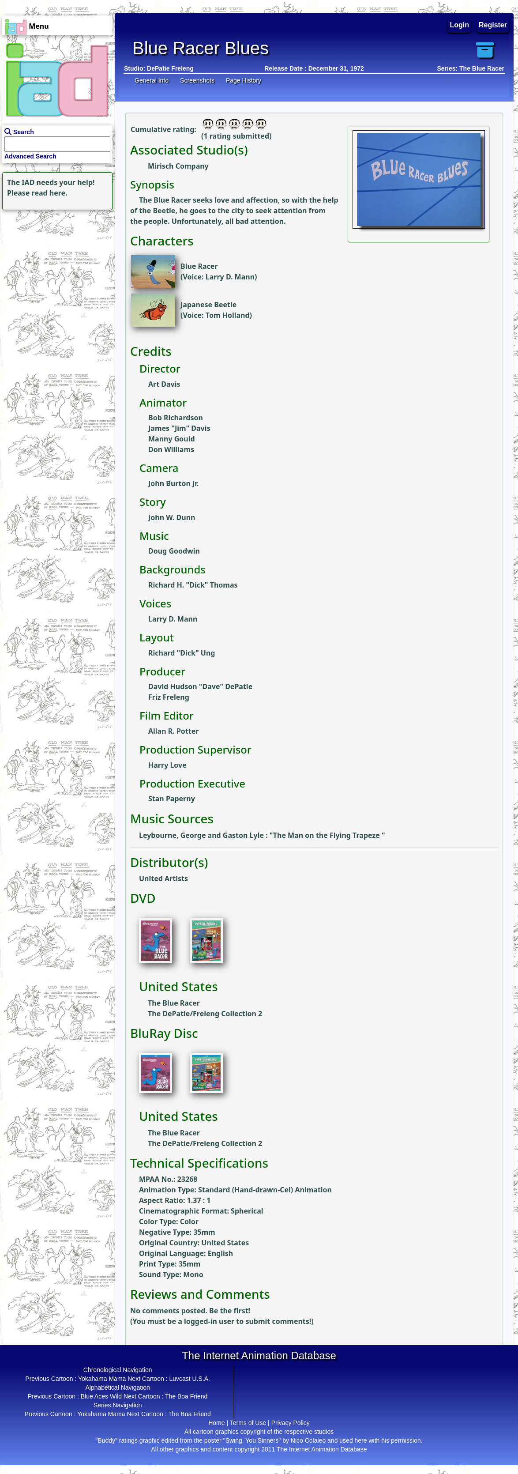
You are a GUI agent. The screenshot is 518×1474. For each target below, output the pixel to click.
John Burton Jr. (173, 483)
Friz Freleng (168, 697)
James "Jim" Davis (179, 428)
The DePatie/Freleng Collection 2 (205, 1013)
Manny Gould (171, 439)
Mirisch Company (178, 166)
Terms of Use (248, 1422)
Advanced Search (30, 156)
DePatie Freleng (170, 68)
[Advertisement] (55, 267)
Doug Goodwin (174, 551)
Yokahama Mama (102, 1378)
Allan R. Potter (173, 731)
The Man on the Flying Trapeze (327, 835)
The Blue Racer (174, 1003)
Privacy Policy (290, 1422)
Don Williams (171, 449)
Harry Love (167, 765)
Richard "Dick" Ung (181, 653)
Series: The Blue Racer (470, 68)
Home (216, 1422)
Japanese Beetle (208, 304)
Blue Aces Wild (101, 1396)
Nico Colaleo (308, 1440)
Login (459, 25)
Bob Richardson (175, 417)
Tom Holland (228, 315)
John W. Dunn (171, 517)
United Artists (163, 878)
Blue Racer (199, 266)
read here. (50, 193)
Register (493, 25)
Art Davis (164, 384)
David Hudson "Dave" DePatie (200, 686)
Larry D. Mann (230, 277)
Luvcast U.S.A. (189, 1378)
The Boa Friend (186, 1396)
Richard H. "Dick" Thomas (193, 585)
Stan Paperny (171, 798)
